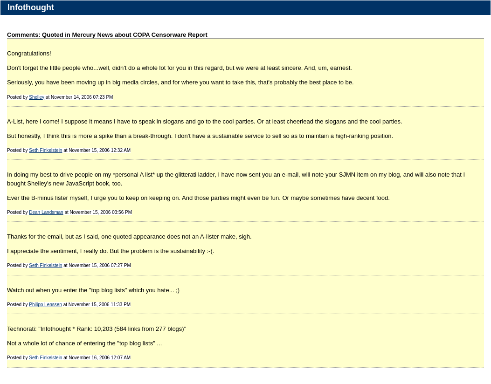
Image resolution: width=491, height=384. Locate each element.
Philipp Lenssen (45, 304)
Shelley (36, 97)
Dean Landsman (46, 212)
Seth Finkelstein (45, 150)
